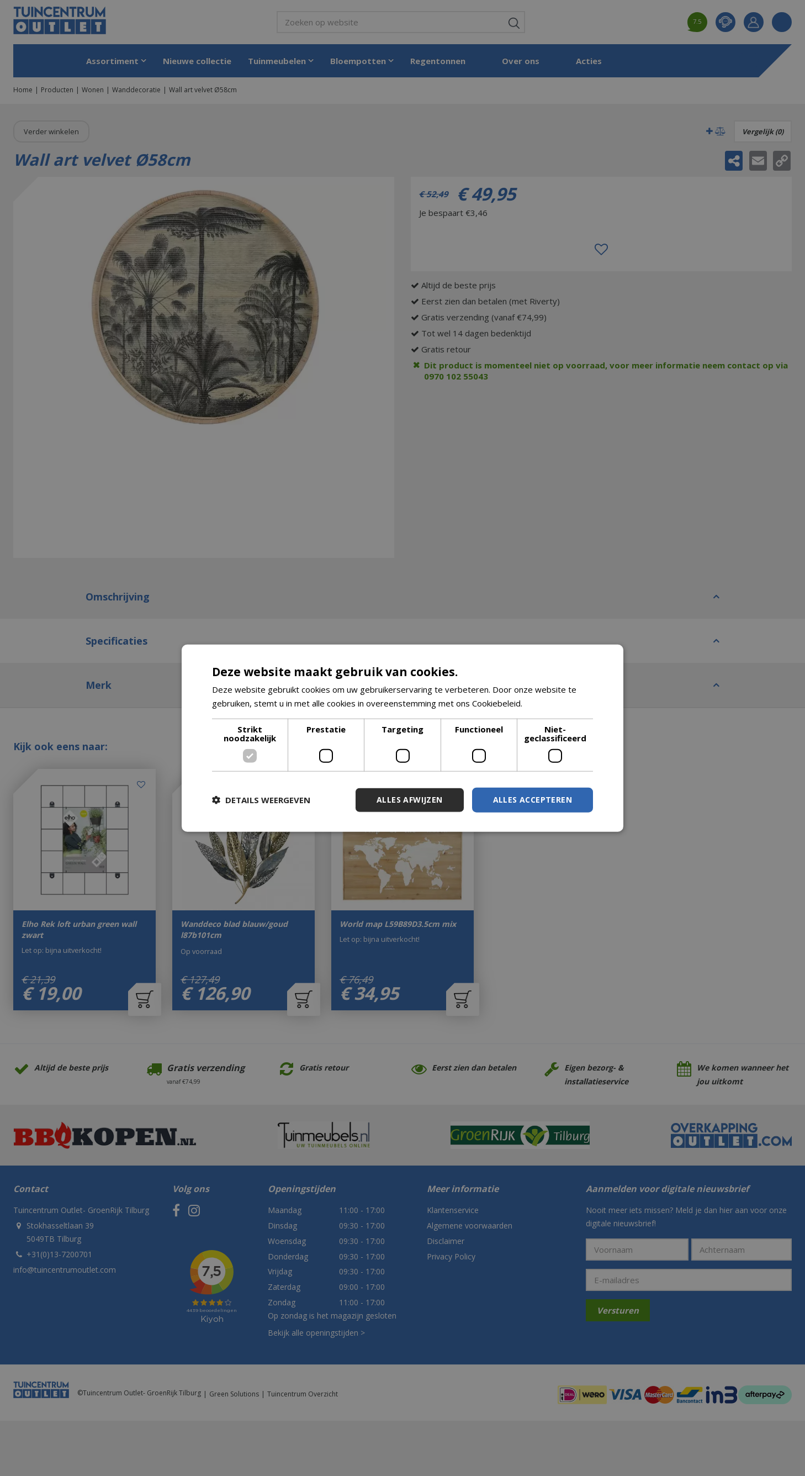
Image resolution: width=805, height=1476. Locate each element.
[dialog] (402, 738)
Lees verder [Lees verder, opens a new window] (548, 703)
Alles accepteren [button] (532, 799)
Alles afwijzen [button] (410, 799)
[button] (261, 800)
